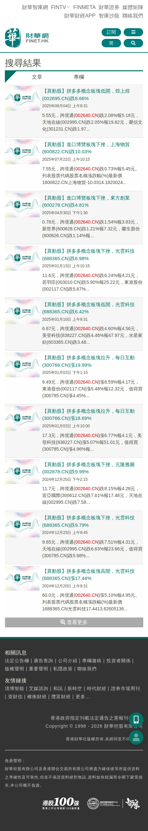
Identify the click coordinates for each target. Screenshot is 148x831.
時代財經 (96, 688)
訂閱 (111, 32)
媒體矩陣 (132, 7)
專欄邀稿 (92, 660)
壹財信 (15, 696)
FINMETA (84, 7)
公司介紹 (68, 660)
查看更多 (74, 622)
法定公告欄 (17, 660)
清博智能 (14, 688)
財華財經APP (79, 15)
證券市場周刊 (125, 688)
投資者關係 (118, 660)
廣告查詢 (43, 660)
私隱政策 (63, 668)
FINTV (58, 7)
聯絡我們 (132, 15)
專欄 (79, 77)
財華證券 (109, 7)
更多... (83, 696)
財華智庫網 (35, 7)
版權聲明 (14, 668)
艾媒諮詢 (38, 688)
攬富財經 (61, 696)
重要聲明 (38, 668)
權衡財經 (37, 696)
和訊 (58, 688)
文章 (37, 77)
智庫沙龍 (109, 15)
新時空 (75, 688)
